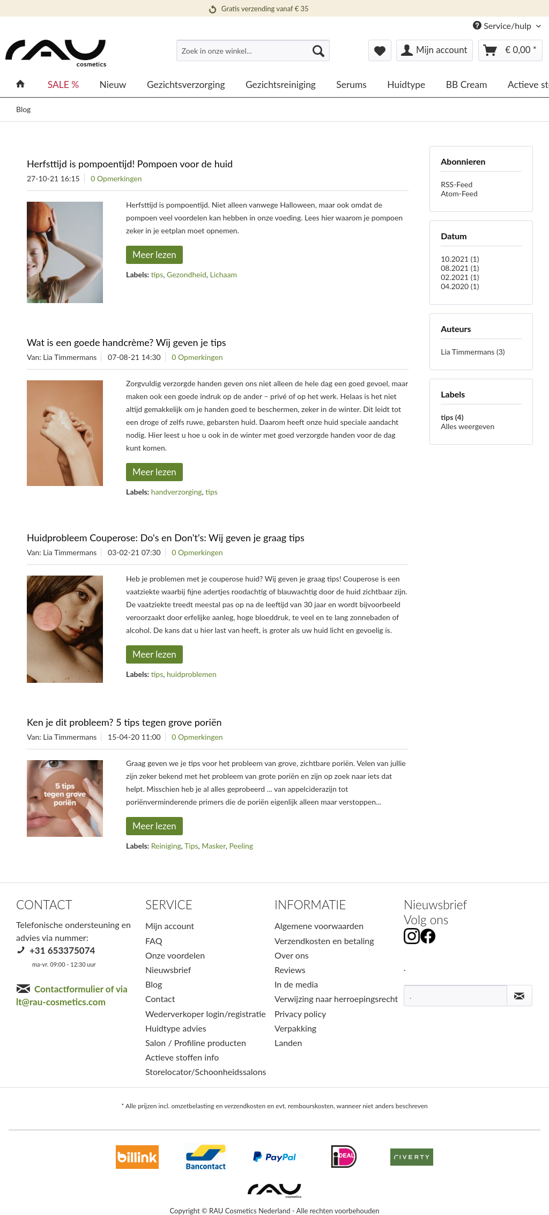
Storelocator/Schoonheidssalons (205, 1071)
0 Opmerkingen (116, 178)
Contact (160, 998)
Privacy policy (300, 1013)
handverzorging (176, 491)
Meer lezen (154, 254)
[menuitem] (253, 55)
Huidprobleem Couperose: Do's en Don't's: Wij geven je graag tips (166, 537)
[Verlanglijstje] (379, 50)
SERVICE (168, 904)
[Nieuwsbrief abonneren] (519, 995)
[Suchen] (318, 50)
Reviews (290, 969)
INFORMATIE (310, 904)
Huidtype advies (175, 1028)
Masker (213, 845)
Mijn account (169, 926)
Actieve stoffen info (182, 1057)
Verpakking (295, 1028)
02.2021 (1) (460, 277)
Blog (153, 984)
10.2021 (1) (460, 258)
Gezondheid (186, 274)
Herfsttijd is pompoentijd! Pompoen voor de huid (130, 164)
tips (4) (452, 417)
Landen (288, 1042)
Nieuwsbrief (168, 969)
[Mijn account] (434, 50)
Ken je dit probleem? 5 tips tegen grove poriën (124, 722)
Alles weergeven (467, 426)
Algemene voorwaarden (318, 926)
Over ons (291, 955)
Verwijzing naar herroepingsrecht (336, 998)
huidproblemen (192, 674)
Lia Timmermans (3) (473, 351)
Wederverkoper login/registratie (205, 1013)
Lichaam (223, 274)
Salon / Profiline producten (195, 1042)
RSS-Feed (456, 184)
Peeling (241, 845)
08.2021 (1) (460, 268)
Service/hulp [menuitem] (503, 25)
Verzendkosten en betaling (324, 941)
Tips (191, 845)
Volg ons (426, 919)
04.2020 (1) (460, 286)
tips (157, 274)
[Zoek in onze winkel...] (253, 50)
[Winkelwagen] (510, 50)
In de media (296, 984)
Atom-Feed (459, 193)
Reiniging (166, 845)
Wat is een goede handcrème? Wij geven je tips (126, 342)
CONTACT (44, 904)
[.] (455, 995)
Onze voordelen (175, 955)
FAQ (153, 941)
